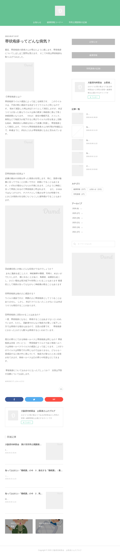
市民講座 (78, 194)
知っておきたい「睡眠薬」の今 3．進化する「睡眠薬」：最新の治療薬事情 (40, 470)
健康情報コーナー (55, 22)
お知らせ (37, 22)
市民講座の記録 (93, 68)
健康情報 (93, 55)
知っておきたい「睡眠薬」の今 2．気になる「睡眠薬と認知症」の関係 (38, 494)
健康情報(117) (9, 381)
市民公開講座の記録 (78, 22)
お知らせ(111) (19, 381)
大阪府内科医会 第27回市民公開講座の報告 (25, 444)
